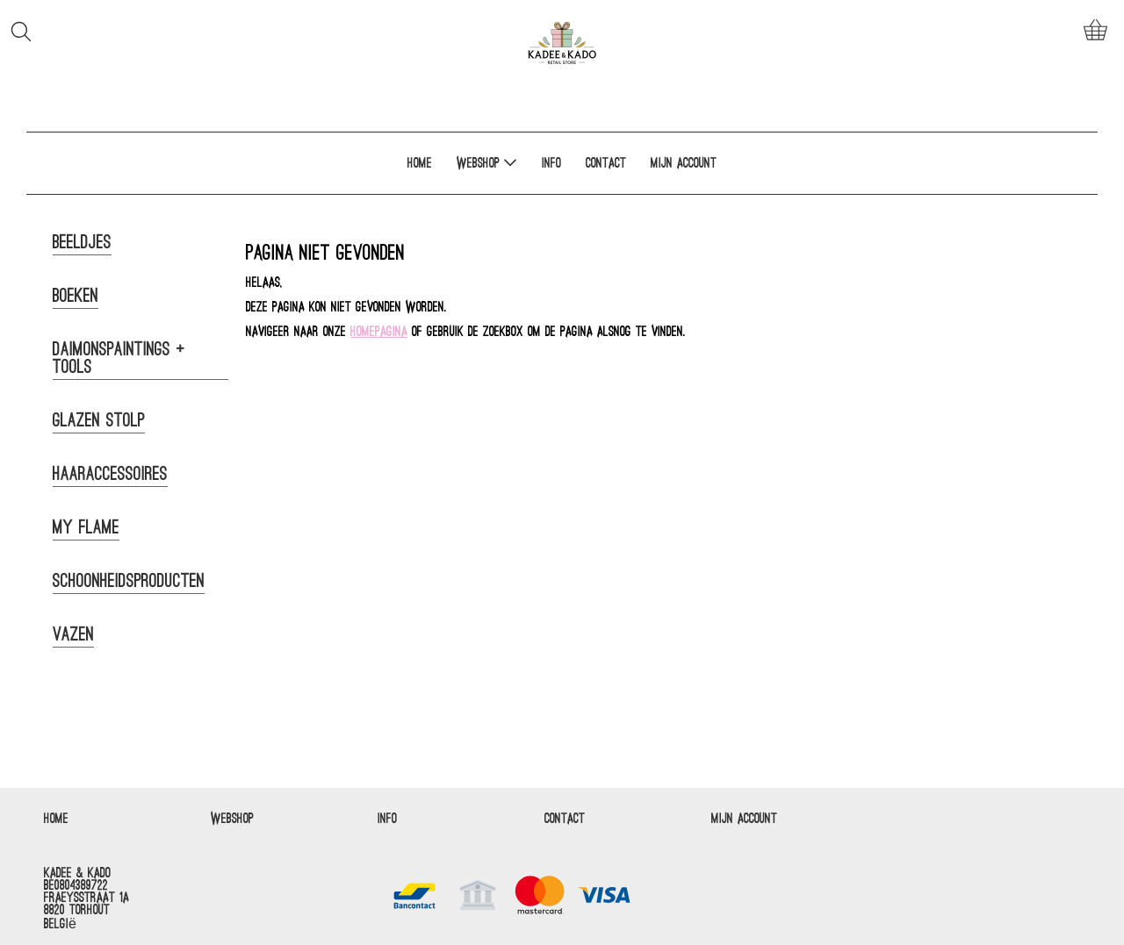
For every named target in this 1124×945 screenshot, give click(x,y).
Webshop (487, 162)
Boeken (75, 295)
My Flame (86, 527)
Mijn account (684, 163)
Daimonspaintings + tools (119, 358)
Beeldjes (82, 242)
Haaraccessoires (110, 474)
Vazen (73, 634)
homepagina (378, 332)
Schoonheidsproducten (129, 581)
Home (419, 163)
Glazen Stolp (99, 420)
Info (551, 163)
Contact (606, 163)
